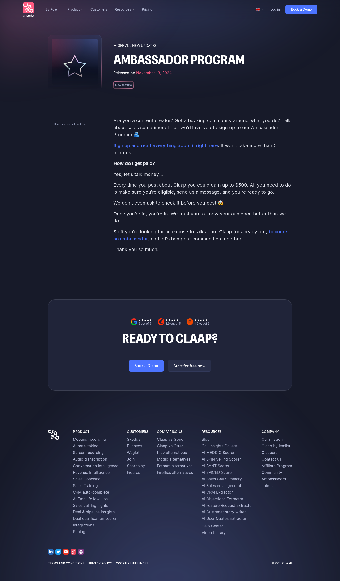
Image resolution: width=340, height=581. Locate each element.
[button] (53, 9)
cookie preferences (132, 563)
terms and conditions (66, 563)
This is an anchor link (69, 124)
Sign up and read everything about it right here (165, 145)
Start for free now (189, 366)
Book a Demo (301, 9)
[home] (28, 9)
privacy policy (100, 563)
